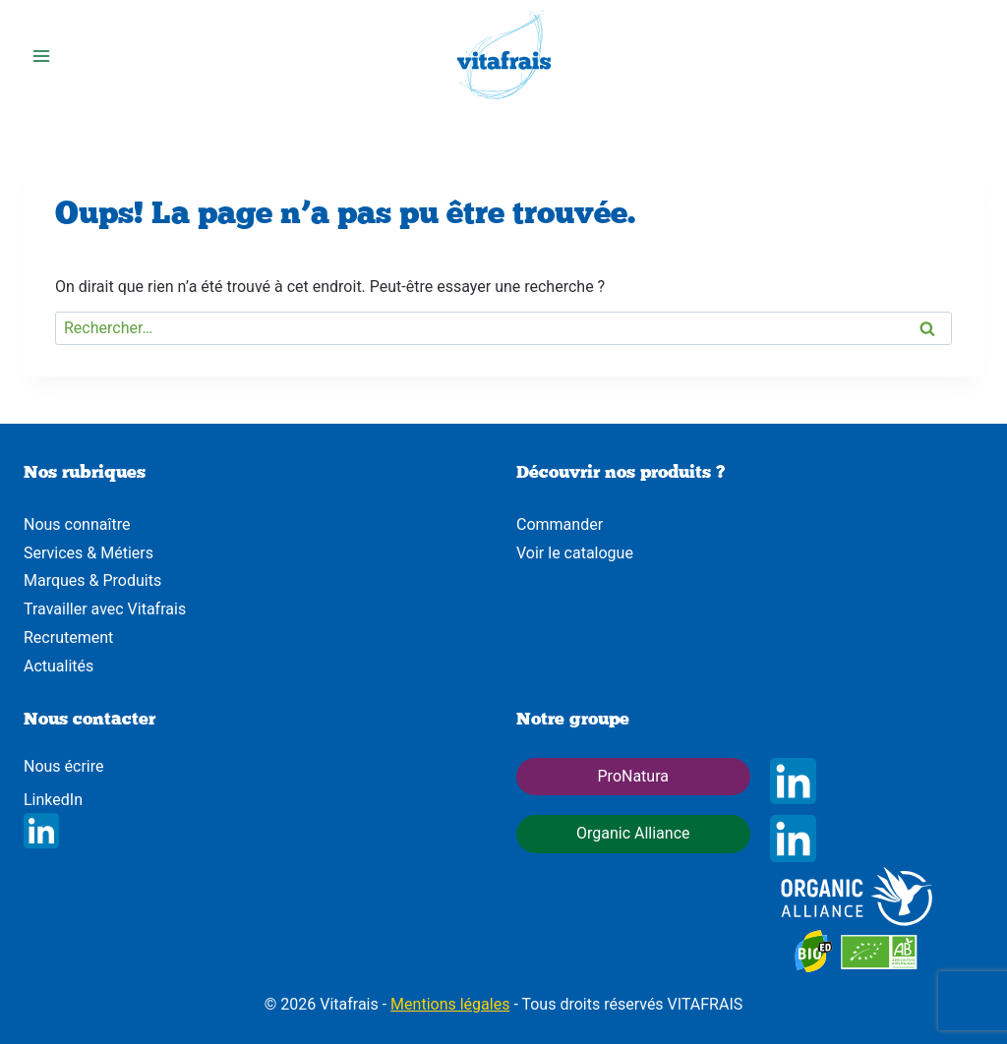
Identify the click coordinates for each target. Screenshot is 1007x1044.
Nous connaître (77, 524)
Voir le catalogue (574, 553)
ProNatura (633, 776)
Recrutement (68, 637)
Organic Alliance (633, 833)
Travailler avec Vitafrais (105, 609)
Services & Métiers (88, 553)
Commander (559, 524)
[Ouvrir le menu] (42, 56)
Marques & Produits (92, 580)
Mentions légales (449, 1004)
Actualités (58, 666)
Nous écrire (64, 766)
